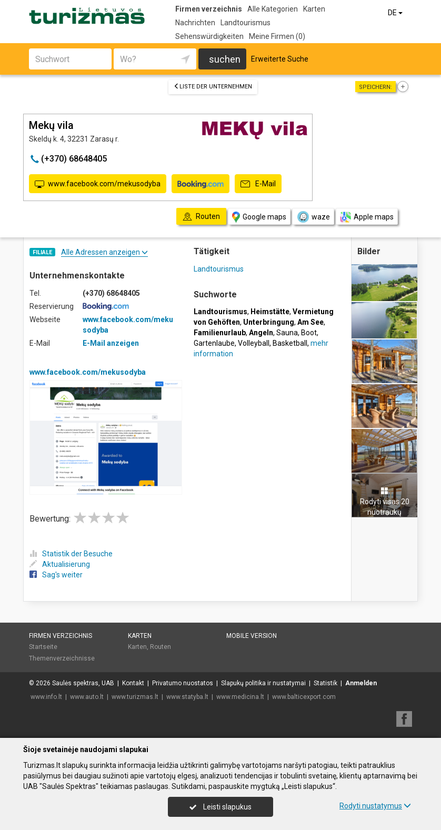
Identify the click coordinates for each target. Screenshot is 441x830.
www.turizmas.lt (135, 697)
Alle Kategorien (272, 9)
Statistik (325, 683)
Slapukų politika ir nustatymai (263, 683)
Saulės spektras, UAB (83, 683)
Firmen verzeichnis (208, 9)
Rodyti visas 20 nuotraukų (384, 501)
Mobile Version (251, 635)
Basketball (290, 343)
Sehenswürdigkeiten (209, 36)
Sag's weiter (56, 575)
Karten (314, 9)
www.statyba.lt (187, 697)
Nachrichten (195, 22)
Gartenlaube (214, 343)
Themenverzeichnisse (62, 658)
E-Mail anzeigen (111, 343)
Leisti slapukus (220, 807)
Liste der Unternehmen (213, 86)
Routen (160, 647)
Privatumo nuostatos (182, 683)
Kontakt (133, 683)
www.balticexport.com (304, 697)
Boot (309, 332)
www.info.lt (46, 697)
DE (396, 12)
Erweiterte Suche (279, 59)
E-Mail (258, 184)
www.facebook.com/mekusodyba (98, 184)
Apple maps (367, 217)
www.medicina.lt (240, 697)
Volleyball (253, 343)
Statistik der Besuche (71, 553)
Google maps (259, 217)
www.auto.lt (87, 697)
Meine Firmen (277, 36)
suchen (224, 59)
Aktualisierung (59, 564)
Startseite (43, 647)
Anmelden (361, 683)
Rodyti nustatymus (375, 806)
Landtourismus (245, 22)
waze (313, 217)
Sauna (287, 332)
